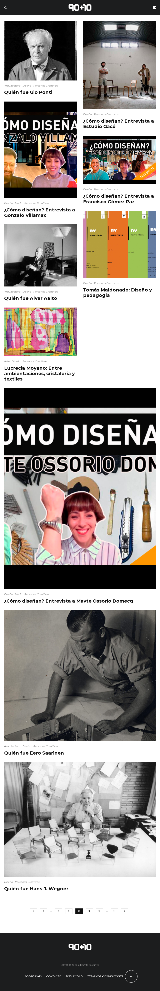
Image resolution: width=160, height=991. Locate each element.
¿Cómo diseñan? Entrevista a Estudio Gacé (118, 123)
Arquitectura (12, 85)
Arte (7, 361)
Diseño (26, 85)
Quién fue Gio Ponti (28, 92)
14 (114, 911)
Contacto (53, 976)
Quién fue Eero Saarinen (34, 753)
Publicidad (74, 976)
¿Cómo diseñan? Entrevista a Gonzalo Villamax (39, 212)
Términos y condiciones (105, 976)
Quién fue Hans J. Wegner (36, 889)
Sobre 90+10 (33, 976)
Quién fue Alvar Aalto (30, 298)
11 (89, 911)
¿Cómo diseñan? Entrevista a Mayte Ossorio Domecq (68, 601)
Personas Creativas (45, 85)
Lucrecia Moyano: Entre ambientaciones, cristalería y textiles (39, 374)
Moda (18, 203)
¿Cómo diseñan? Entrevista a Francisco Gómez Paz (118, 198)
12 (99, 911)
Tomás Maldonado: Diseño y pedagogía (117, 292)
